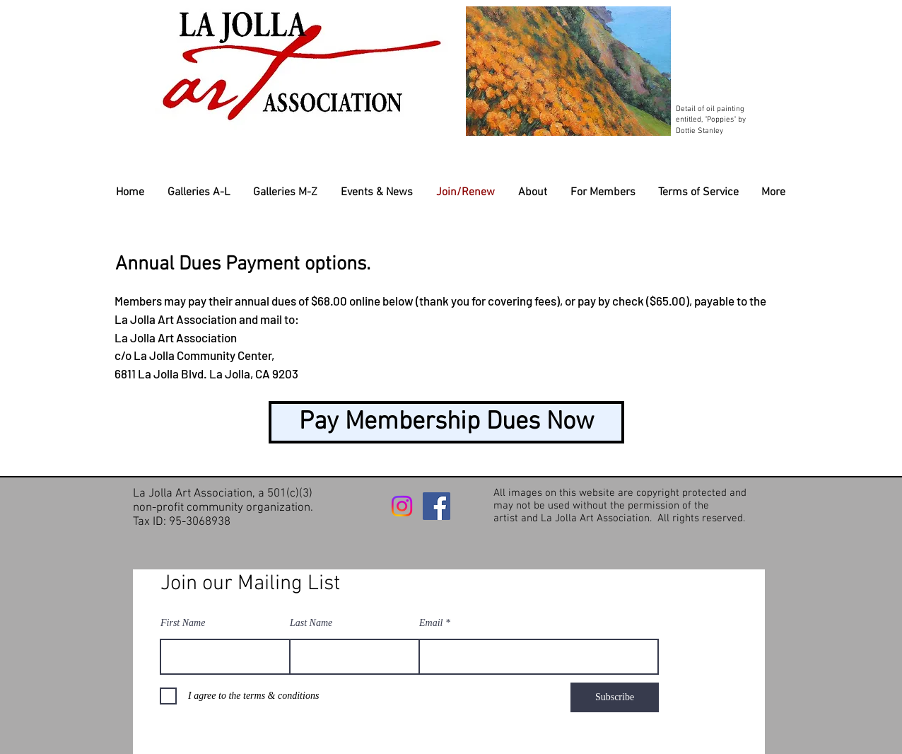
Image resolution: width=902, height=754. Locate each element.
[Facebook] (436, 506)
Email (431, 623)
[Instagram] (402, 506)
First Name (182, 623)
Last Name (311, 623)
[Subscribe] (614, 697)
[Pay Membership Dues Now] (446, 422)
